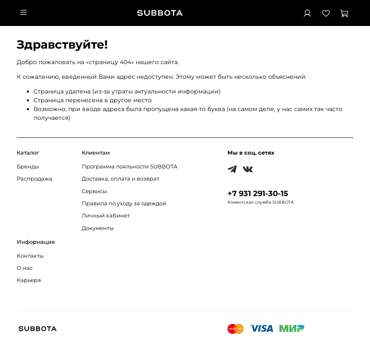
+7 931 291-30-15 (258, 193)
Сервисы (94, 191)
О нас (25, 268)
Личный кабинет (106, 215)
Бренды (28, 166)
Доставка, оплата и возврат (120, 179)
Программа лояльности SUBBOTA (129, 166)
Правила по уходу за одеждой (124, 203)
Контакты (30, 256)
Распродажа (34, 179)
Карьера (29, 280)
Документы (98, 228)
